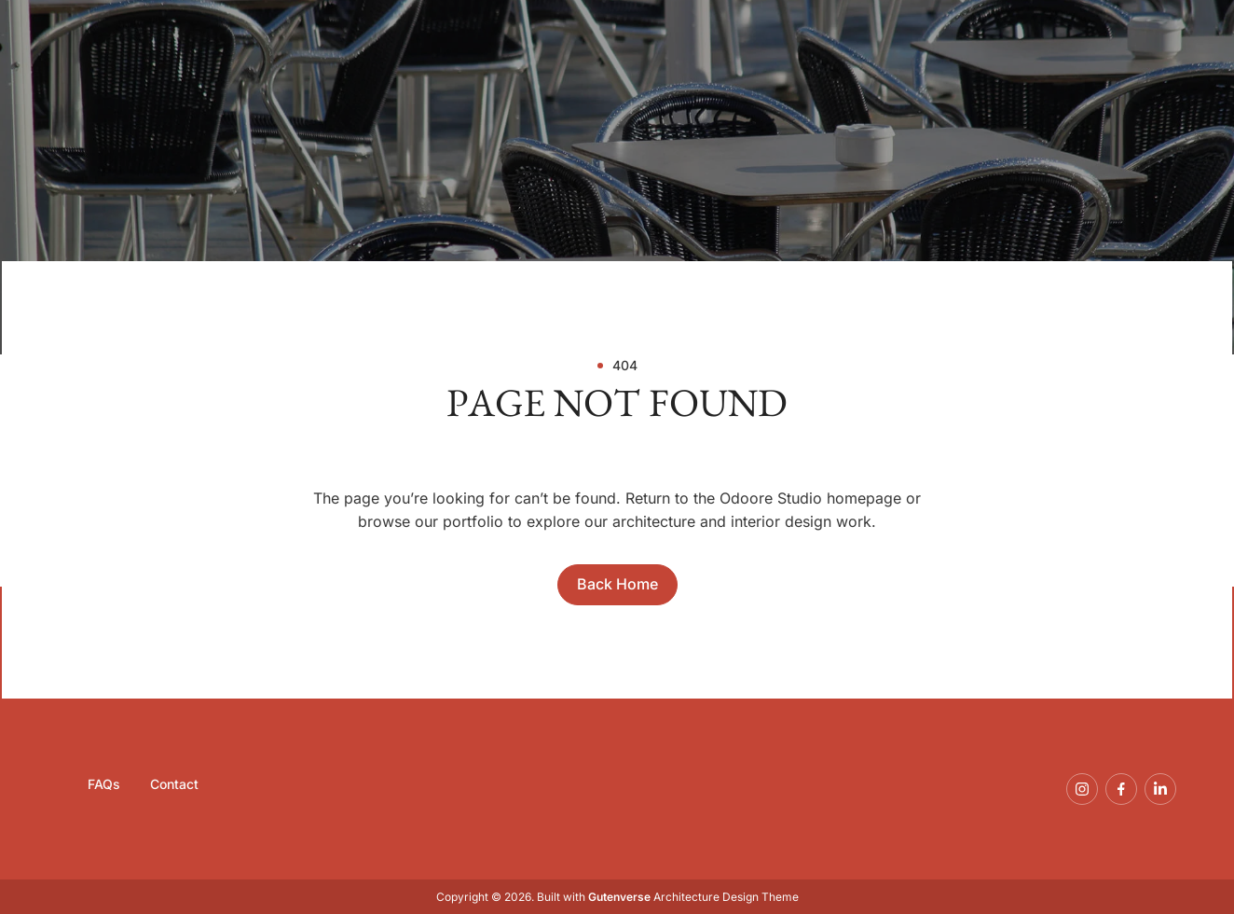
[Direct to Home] (617, 584)
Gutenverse (619, 897)
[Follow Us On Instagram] (1082, 789)
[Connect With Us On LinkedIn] (1160, 789)
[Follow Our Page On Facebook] (1121, 789)
